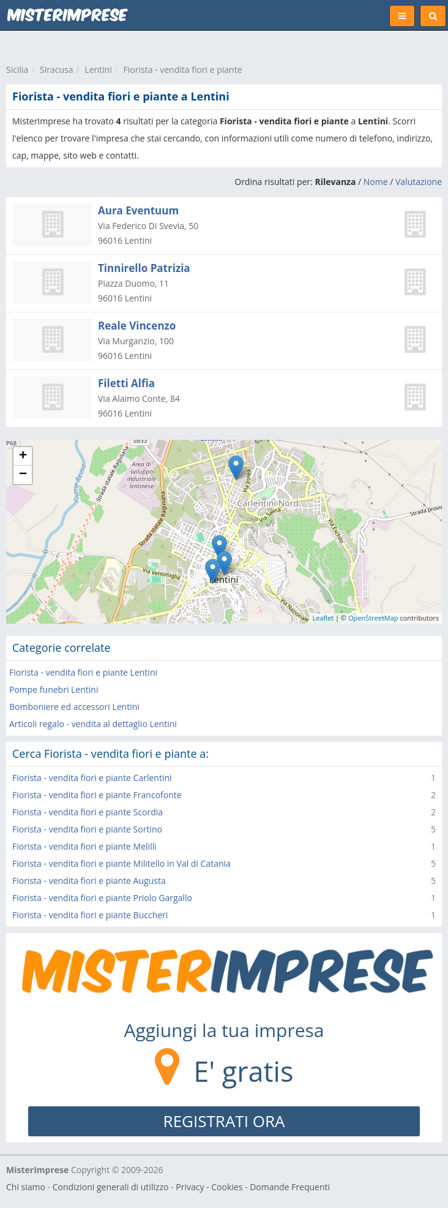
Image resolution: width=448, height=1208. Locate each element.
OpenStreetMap (373, 617)
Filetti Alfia (126, 383)
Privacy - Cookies (209, 1187)
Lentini (97, 69)
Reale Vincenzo (137, 326)
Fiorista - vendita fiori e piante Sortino (87, 829)
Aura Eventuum (138, 210)
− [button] (23, 475)
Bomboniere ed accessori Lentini (74, 706)
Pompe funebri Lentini (53, 689)
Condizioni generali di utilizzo (111, 1187)
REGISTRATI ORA (224, 1121)
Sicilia (17, 69)
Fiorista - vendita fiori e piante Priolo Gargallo (102, 898)
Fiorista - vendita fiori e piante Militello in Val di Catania (121, 863)
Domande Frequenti (290, 1187)
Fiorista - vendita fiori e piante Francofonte (97, 795)
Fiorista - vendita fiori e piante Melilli (84, 846)
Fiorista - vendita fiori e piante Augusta (89, 880)
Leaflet (323, 617)
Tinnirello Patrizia (144, 268)
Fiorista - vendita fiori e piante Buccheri (90, 915)
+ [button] (23, 456)
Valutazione (418, 181)
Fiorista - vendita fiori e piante (183, 69)
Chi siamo (25, 1187)
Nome (376, 181)
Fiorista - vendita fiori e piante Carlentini (92, 777)
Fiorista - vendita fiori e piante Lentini (83, 672)
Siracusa (56, 69)
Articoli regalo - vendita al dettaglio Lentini (93, 724)
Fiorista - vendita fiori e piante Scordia (87, 812)
